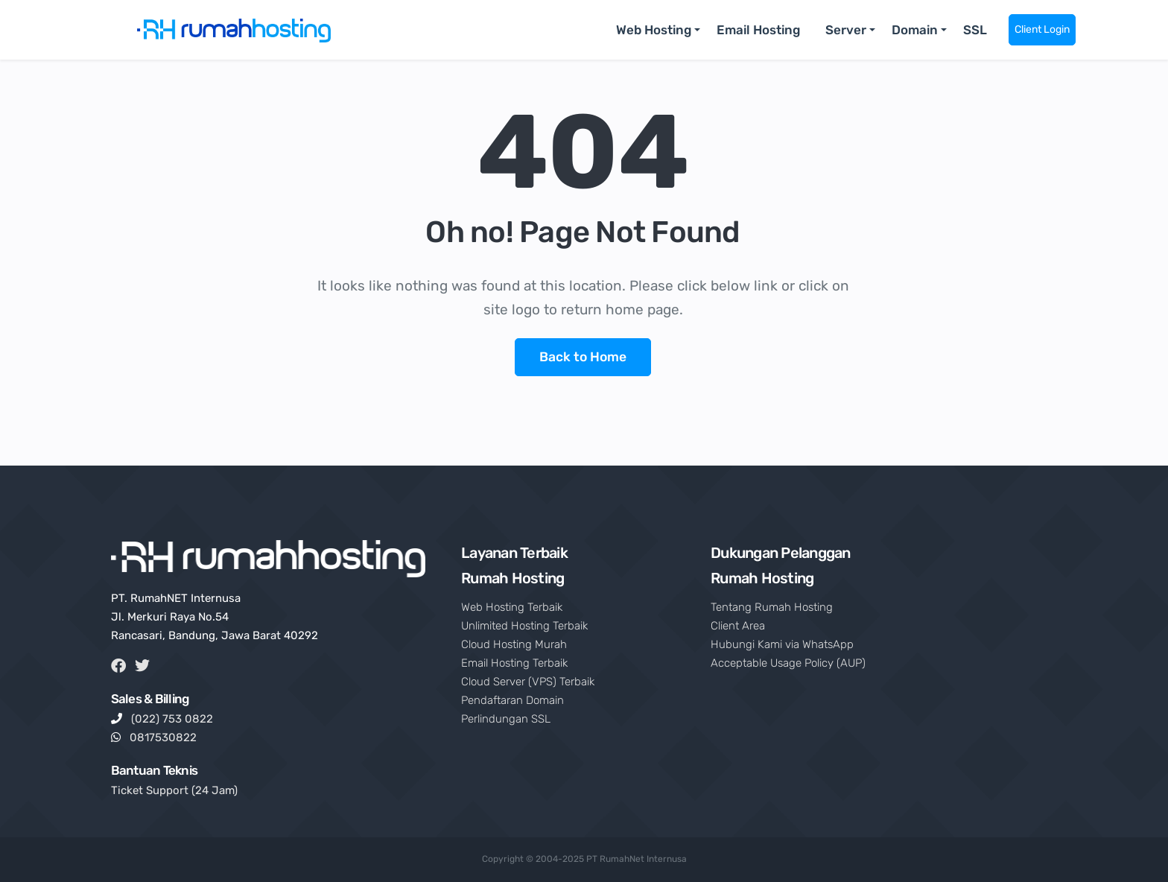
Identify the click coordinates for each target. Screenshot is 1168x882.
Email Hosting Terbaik (514, 663)
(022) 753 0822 (172, 719)
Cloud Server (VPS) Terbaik (527, 681)
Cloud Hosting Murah (514, 644)
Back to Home (582, 356)
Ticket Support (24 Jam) (174, 790)
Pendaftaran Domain (512, 700)
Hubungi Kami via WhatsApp (782, 644)
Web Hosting (653, 29)
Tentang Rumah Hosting (772, 607)
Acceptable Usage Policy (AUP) (788, 663)
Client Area (738, 625)
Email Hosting (758, 29)
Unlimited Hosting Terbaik (524, 625)
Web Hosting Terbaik (511, 607)
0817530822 (163, 737)
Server (845, 29)
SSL (975, 29)
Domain (915, 29)
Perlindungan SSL (505, 719)
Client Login (1042, 29)
